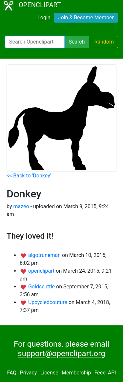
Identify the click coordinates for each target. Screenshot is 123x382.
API (112, 373)
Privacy (28, 373)
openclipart (42, 271)
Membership (76, 373)
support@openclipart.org (61, 353)
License (49, 373)
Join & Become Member (86, 17)
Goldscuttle (42, 286)
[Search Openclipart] (35, 42)
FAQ (11, 373)
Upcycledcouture (48, 302)
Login (43, 17)
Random (104, 42)
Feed (100, 373)
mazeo (21, 206)
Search (77, 42)
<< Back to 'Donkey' (29, 176)
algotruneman (45, 255)
